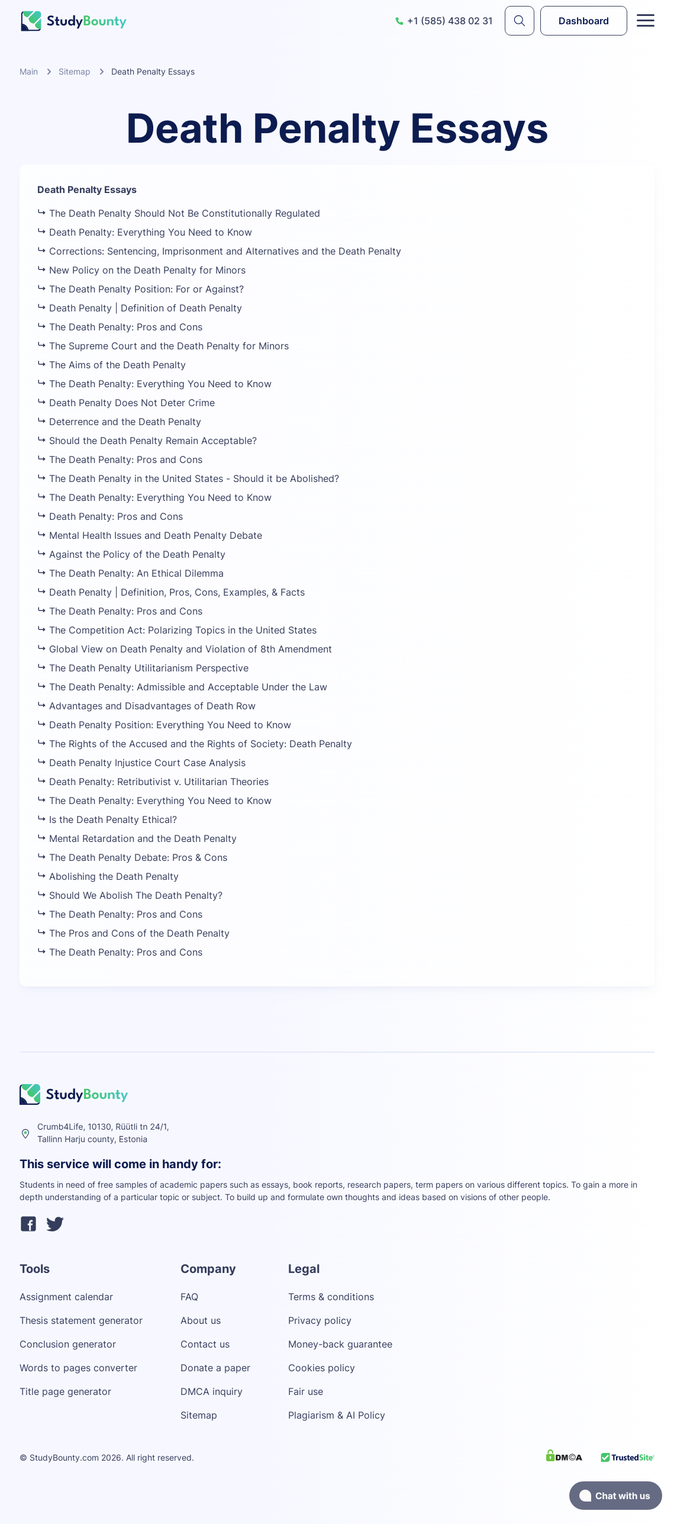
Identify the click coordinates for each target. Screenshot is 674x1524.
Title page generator (65, 1391)
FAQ (189, 1297)
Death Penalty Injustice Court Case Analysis (141, 763)
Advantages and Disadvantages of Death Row (146, 706)
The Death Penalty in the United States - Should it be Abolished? (188, 478)
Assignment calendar (66, 1297)
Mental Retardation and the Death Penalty (137, 838)
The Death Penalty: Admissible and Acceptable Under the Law (182, 687)
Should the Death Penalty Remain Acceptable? (147, 440)
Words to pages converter (78, 1368)
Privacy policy (319, 1320)
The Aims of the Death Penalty (111, 365)
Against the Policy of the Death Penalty (131, 554)
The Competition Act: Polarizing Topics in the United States (177, 630)
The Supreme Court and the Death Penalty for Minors (163, 346)
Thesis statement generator (81, 1320)
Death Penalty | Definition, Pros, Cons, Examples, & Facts (171, 592)
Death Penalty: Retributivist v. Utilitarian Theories (153, 781)
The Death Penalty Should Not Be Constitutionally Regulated (178, 213)
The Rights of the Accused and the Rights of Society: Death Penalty (194, 744)
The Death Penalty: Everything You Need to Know (154, 384)
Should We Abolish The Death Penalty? (129, 895)
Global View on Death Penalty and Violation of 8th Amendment (184, 649)
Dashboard (584, 21)
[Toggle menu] (645, 20)
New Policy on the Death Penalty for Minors (141, 270)
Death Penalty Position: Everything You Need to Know (164, 725)
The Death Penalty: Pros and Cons (119, 327)
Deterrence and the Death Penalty (119, 421)
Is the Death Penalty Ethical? (107, 819)
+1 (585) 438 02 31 (444, 21)
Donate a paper (215, 1368)
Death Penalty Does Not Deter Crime (126, 403)
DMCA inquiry (211, 1391)
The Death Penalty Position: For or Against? (140, 289)
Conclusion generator (68, 1344)
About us (200, 1320)
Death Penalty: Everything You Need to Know (144, 232)
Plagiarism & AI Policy (336, 1415)
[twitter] (55, 1225)
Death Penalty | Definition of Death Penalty (139, 308)
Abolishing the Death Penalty (108, 876)
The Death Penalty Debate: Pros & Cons (132, 857)
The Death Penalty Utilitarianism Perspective (143, 668)
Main (29, 71)
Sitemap (75, 71)
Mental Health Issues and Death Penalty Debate (149, 535)
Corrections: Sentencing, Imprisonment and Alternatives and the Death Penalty (219, 251)
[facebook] (28, 1225)
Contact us (205, 1344)
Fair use (305, 1391)
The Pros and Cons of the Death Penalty (133, 933)
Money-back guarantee (340, 1344)
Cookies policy (321, 1368)
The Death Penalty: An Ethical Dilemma (130, 573)
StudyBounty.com (64, 1457)
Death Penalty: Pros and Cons (110, 516)
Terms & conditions (331, 1297)
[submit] (519, 21)
